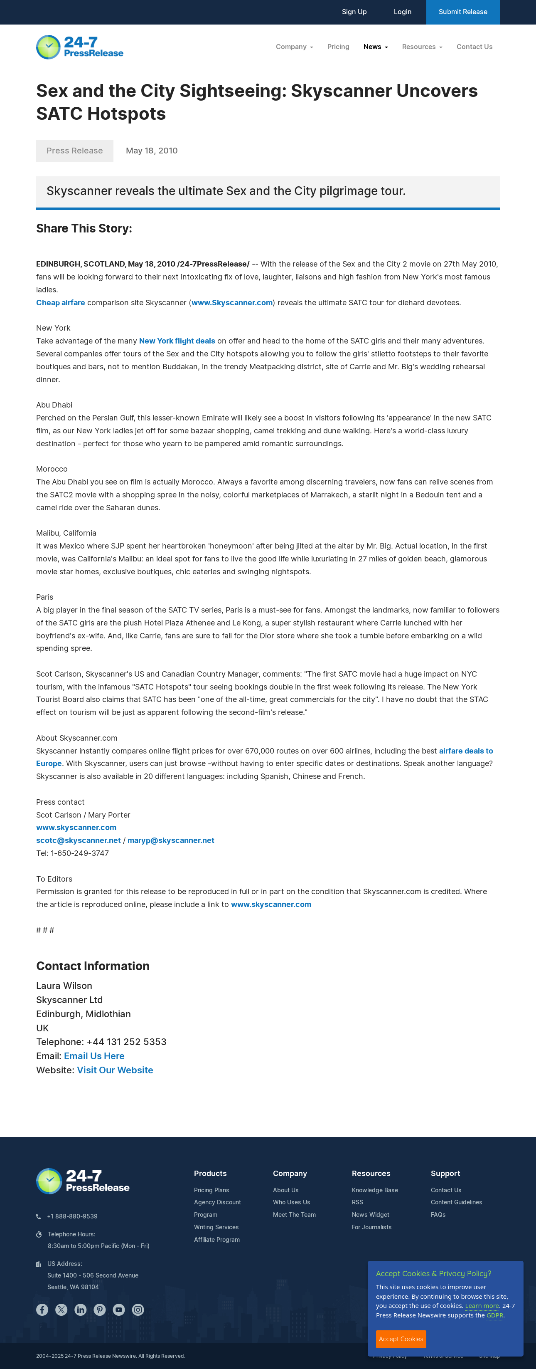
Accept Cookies (401, 1339)
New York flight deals (177, 341)
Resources (371, 1174)
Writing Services (216, 1228)
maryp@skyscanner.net (171, 841)
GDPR (495, 1315)
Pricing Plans (211, 1191)
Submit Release (463, 12)
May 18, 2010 (152, 151)
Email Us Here (94, 1056)
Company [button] (292, 47)
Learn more (482, 1305)
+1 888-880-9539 (72, 1217)
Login (403, 12)
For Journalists (372, 1228)
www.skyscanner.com (76, 828)
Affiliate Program (217, 1240)
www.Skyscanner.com (232, 303)
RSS (357, 1203)
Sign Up (354, 12)
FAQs (438, 1215)
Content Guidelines (456, 1203)
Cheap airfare (60, 303)
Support (445, 1174)
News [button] (373, 47)
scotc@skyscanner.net (78, 841)
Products (210, 1174)
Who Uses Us (291, 1203)
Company (290, 1174)
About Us (286, 1191)
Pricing (338, 47)
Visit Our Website (115, 1070)
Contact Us (475, 47)
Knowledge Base (375, 1191)
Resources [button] (420, 47)
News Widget (370, 1215)
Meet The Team (294, 1215)
